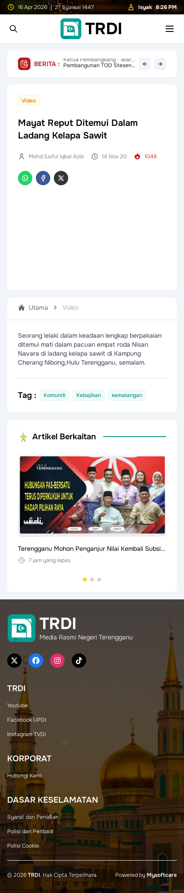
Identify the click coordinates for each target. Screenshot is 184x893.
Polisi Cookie (23, 845)
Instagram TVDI (26, 734)
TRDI (34, 875)
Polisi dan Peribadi (30, 831)
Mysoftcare (162, 875)
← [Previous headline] (145, 64)
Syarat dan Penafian (33, 817)
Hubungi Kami (24, 775)
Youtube (17, 705)
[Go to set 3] (99, 579)
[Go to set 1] (85, 579)
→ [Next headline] (160, 64)
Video (70, 308)
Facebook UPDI (26, 719)
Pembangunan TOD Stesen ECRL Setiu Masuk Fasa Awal (97, 63)
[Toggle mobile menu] (169, 29)
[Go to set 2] (92, 579)
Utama (33, 308)
